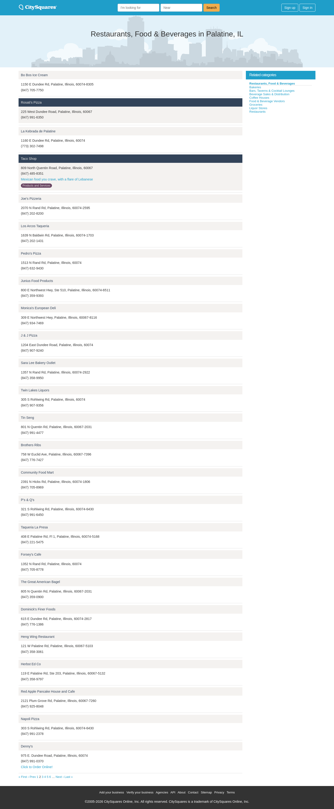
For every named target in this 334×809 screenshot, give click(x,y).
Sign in (307, 8)
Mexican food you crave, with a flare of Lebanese (57, 179)
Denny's (27, 746)
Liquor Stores (258, 108)
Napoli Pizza (30, 719)
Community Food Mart (37, 472)
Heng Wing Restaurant (38, 637)
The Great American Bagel (40, 582)
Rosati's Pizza (31, 102)
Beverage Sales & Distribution (269, 94)
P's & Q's (27, 500)
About (182, 792)
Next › (60, 777)
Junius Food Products (37, 281)
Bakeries (255, 87)
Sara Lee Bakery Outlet (38, 363)
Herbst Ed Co (31, 664)
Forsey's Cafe (31, 554)
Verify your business (139, 792)
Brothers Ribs (31, 445)
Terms (231, 792)
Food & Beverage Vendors (267, 101)
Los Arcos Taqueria (35, 226)
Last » (68, 777)
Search (211, 8)
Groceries (255, 104)
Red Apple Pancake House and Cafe (48, 691)
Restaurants (257, 111)
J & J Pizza (29, 335)
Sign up (289, 8)
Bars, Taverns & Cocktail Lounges (272, 90)
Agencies (162, 792)
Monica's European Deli (38, 308)
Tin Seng (27, 417)
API (172, 792)
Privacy (219, 792)
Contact (193, 792)
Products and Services (36, 185)
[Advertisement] (280, 148)
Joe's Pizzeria (31, 198)
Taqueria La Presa (34, 527)
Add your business (111, 792)
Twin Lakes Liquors (35, 390)
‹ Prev (32, 777)
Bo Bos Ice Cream (34, 75)
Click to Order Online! (37, 767)
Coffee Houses (259, 97)
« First (23, 777)
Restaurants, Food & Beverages (272, 83)
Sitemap (206, 792)
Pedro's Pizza (31, 253)
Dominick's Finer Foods (38, 609)
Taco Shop (29, 158)
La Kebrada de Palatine (38, 131)
